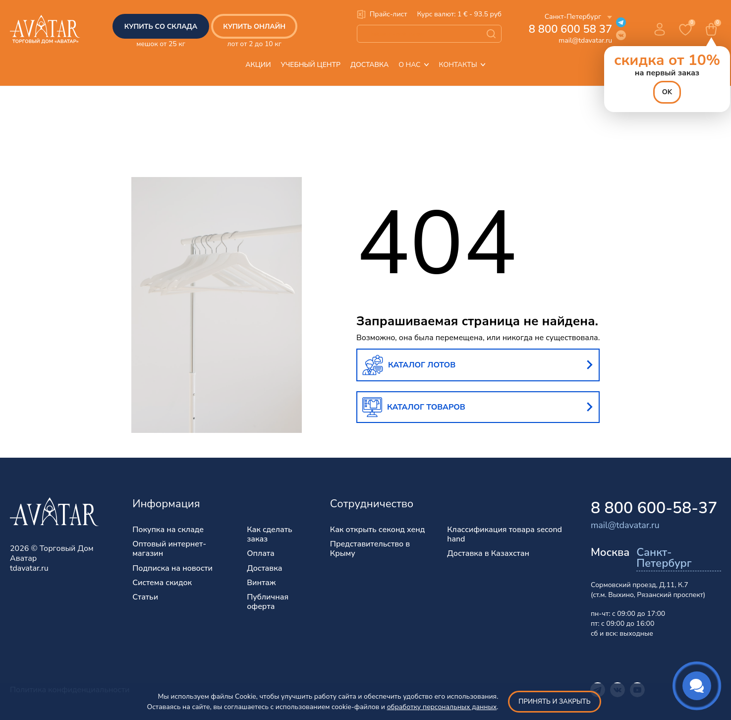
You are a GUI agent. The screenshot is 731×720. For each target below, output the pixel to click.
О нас (413, 64)
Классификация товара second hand (504, 534)
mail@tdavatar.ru (585, 40)
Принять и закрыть (554, 701)
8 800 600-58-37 (654, 508)
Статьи (145, 597)
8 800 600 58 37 (570, 29)
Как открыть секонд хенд (377, 530)
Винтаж (261, 583)
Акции (258, 64)
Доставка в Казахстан (488, 553)
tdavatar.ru (29, 568)
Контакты (462, 64)
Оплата (261, 553)
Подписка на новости (172, 568)
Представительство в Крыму (370, 549)
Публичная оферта (267, 602)
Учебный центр (310, 64)
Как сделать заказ (269, 534)
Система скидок (162, 583)
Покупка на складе (168, 530)
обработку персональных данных (442, 707)
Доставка (369, 64)
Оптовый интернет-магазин (169, 549)
